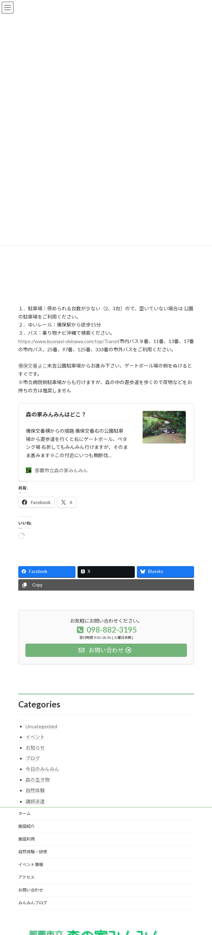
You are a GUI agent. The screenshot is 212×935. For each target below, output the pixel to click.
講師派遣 (35, 801)
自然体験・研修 (32, 851)
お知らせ (35, 748)
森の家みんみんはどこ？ (56, 414)
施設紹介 (26, 826)
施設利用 (26, 839)
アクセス (26, 877)
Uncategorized (41, 726)
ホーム (24, 813)
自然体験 (35, 790)
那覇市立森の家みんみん (57, 470)
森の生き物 (38, 780)
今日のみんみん (42, 769)
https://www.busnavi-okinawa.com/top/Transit (69, 341)
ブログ (33, 758)
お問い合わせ (30, 890)
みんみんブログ (32, 902)
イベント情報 (30, 864)
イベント (35, 737)
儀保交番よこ (32, 366)
